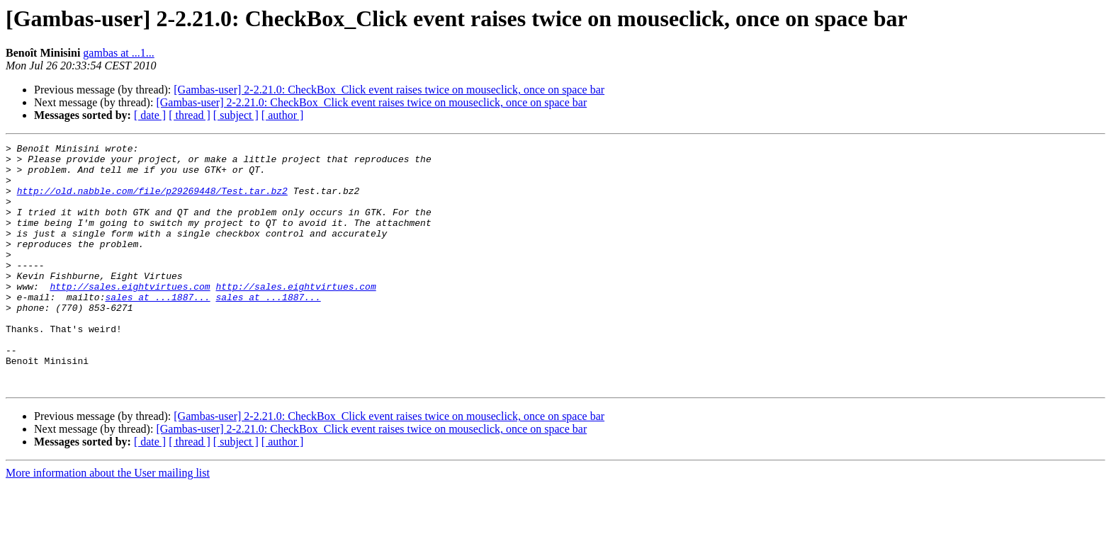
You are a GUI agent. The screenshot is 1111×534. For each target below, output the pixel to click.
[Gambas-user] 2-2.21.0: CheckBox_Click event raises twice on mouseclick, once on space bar (389, 90)
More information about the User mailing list (108, 522)
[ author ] (282, 115)
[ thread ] (189, 115)
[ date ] (150, 115)
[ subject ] (236, 115)
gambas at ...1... (118, 53)
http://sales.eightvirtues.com (130, 315)
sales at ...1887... (157, 328)
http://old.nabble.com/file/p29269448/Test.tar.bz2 (152, 201)
